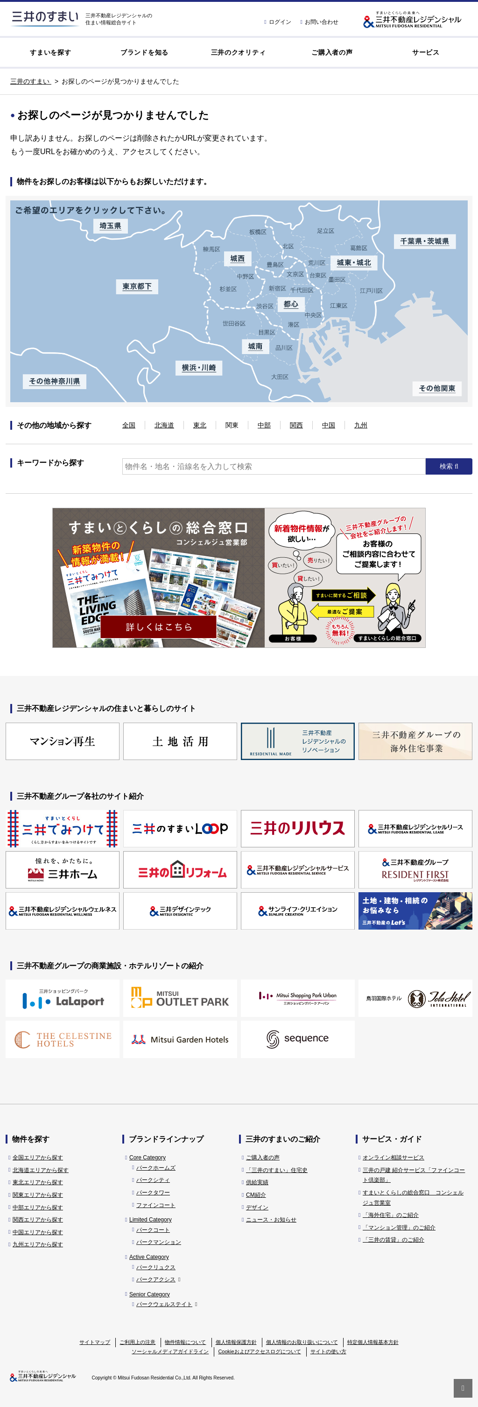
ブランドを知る (144, 52)
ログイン (277, 22)
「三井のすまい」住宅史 (277, 1170)
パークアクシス (158, 1279)
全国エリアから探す (38, 1157)
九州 (360, 425)
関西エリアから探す (38, 1219)
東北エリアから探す (38, 1182)
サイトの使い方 (328, 1351)
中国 (328, 425)
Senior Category (149, 1294)
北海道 (164, 425)
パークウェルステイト (166, 1304)
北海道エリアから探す (41, 1170)
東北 (199, 425)
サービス (426, 52)
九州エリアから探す (38, 1244)
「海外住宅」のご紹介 (391, 1215)
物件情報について (185, 1342)
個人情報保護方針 (236, 1342)
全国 (128, 425)
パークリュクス (156, 1267)
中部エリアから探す (38, 1207)
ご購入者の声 (331, 52)
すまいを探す (50, 52)
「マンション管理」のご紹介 (399, 1227)
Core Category (147, 1157)
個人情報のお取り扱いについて (302, 1342)
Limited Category (150, 1219)
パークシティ (153, 1180)
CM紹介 (256, 1195)
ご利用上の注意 (137, 1342)
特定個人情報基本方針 (373, 1342)
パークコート (153, 1230)
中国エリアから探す (38, 1232)
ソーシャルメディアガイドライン (170, 1351)
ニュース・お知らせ (271, 1219)
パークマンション (158, 1242)
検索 (447, 466)
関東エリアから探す (38, 1195)
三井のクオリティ (238, 52)
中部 (264, 425)
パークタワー (153, 1192)
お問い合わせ (319, 22)
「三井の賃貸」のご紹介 (393, 1239)
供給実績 (257, 1182)
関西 (296, 425)
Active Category (149, 1257)
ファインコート (156, 1205)
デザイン (257, 1207)
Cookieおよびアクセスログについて (259, 1351)
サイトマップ (94, 1342)
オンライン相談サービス (393, 1157)
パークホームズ (156, 1168)
